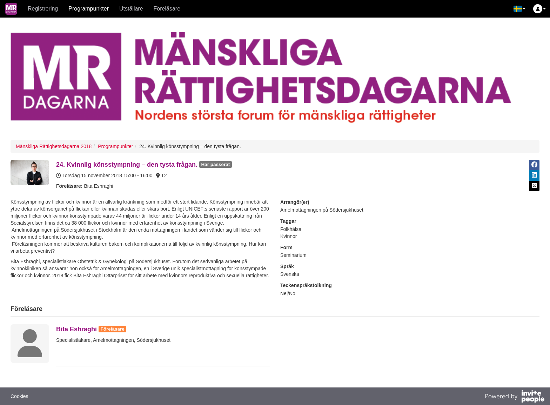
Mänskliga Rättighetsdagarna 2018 (54, 146)
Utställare (131, 9)
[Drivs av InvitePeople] (514, 397)
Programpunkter (88, 9)
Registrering (43, 9)
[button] (519, 9)
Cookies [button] (19, 396)
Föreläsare (167, 9)
